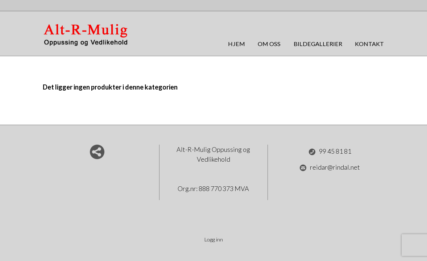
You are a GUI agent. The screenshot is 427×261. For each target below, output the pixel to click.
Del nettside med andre (97, 152)
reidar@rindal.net (329, 167)
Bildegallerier (318, 43)
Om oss (269, 43)
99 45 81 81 (329, 151)
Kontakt (369, 43)
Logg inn (213, 239)
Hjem (236, 43)
